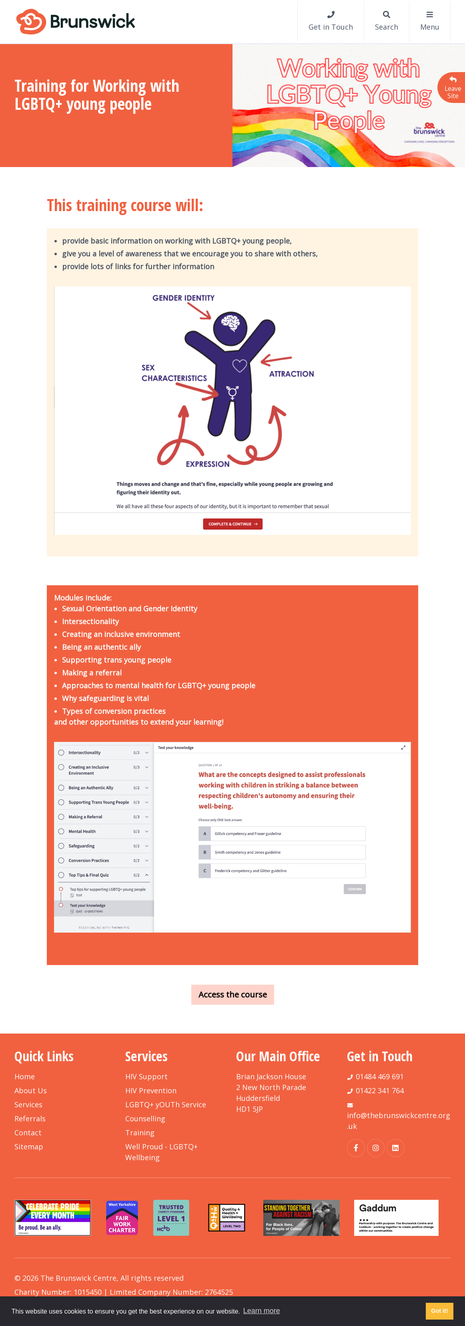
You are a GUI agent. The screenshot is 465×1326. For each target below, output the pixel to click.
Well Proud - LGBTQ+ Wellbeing (161, 1152)
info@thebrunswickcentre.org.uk (398, 1120)
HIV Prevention (150, 1090)
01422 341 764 (380, 1090)
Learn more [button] (261, 1311)
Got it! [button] (439, 1311)
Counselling (145, 1118)
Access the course (232, 994)
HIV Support (146, 1076)
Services (28, 1104)
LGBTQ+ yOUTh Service (165, 1104)
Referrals (30, 1118)
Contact (28, 1132)
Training (139, 1132)
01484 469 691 (380, 1076)
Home (24, 1076)
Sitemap (28, 1146)
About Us (30, 1090)
